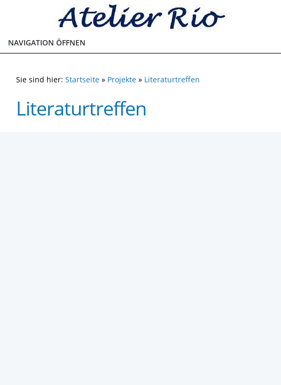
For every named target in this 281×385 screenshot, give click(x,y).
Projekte (121, 79)
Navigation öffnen (46, 42)
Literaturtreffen (172, 79)
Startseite (82, 79)
